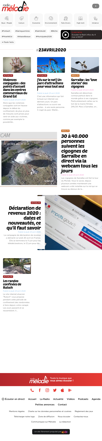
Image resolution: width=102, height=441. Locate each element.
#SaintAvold (40, 31)
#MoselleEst (7, 37)
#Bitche (54, 31)
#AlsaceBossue (24, 37)
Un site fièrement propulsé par (51, 432)
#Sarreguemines (22, 31)
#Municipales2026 (44, 37)
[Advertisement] (51, 338)
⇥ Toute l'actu (8, 42)
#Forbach (6, 31)
